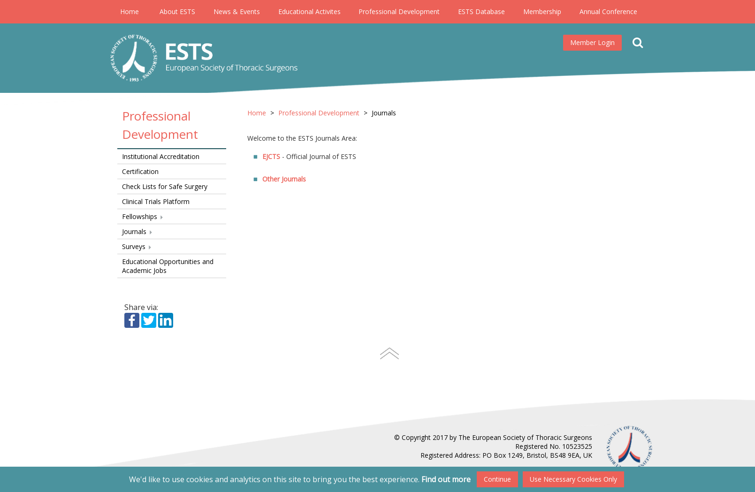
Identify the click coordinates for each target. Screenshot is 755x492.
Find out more (446, 479)
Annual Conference (608, 11)
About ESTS (177, 11)
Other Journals (284, 178)
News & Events (237, 11)
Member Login (592, 42)
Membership (542, 11)
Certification (140, 171)
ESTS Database (481, 11)
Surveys (137, 246)
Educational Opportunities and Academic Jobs (168, 266)
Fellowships (143, 216)
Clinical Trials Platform (156, 201)
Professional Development (399, 11)
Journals (137, 231)
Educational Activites (309, 11)
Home (129, 11)
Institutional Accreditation (160, 156)
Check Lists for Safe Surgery (164, 186)
